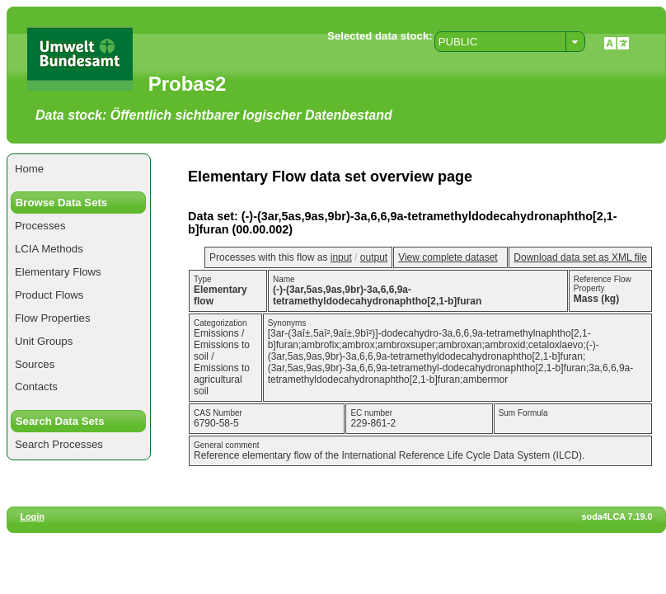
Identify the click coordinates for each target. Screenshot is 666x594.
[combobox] (509, 41)
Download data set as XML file (580, 257)
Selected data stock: (380, 36)
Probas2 (187, 84)
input (341, 257)
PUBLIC (458, 41)
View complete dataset (448, 257)
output (373, 257)
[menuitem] (79, 169)
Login (32, 516)
